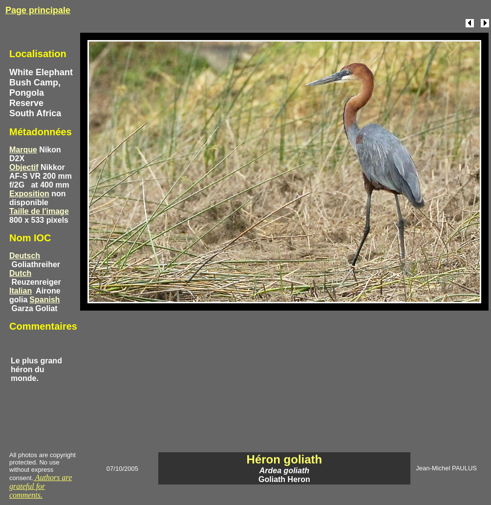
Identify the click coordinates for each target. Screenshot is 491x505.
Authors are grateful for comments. (40, 486)
